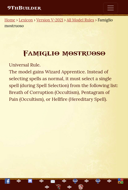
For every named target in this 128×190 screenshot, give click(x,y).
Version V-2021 (49, 19)
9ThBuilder (24, 8)
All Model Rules (80, 19)
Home (9, 19)
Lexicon (26, 19)
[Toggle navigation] (110, 8)
